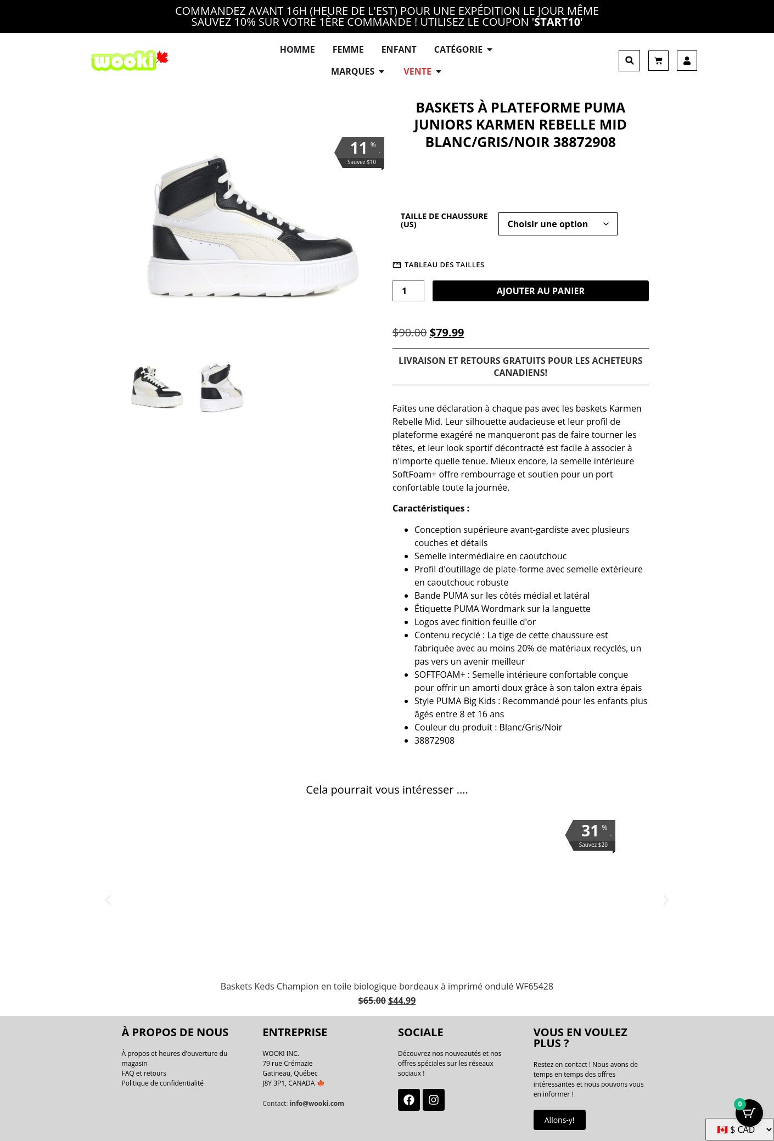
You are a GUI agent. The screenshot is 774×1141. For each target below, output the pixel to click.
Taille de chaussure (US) (444, 220)
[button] (629, 60)
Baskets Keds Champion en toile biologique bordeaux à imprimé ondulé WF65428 (387, 986)
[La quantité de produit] (408, 290)
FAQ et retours (144, 1073)
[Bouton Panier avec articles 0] (749, 1113)
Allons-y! (560, 1120)
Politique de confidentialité (163, 1083)
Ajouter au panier (541, 291)
